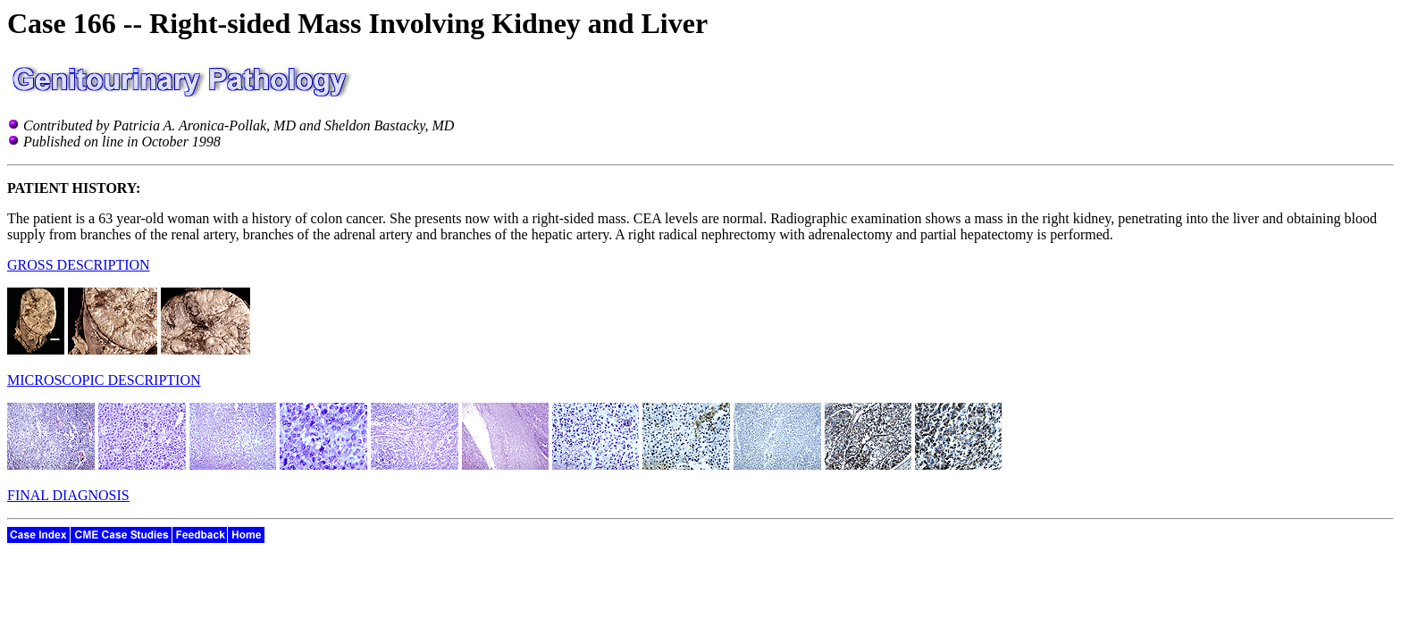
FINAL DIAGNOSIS (68, 495)
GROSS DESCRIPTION (78, 264)
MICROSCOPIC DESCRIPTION (103, 380)
